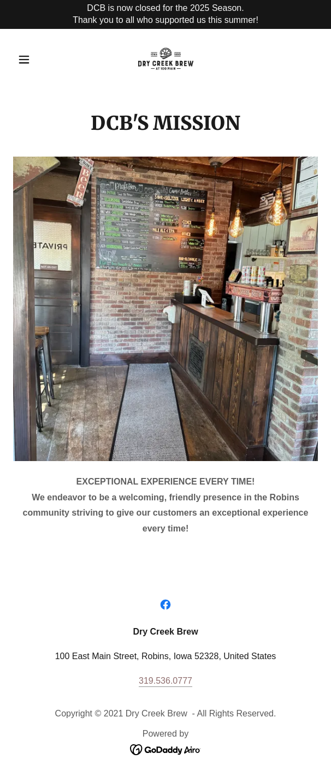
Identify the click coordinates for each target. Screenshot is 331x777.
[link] (166, 59)
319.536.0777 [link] (165, 680)
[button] (36, 59)
